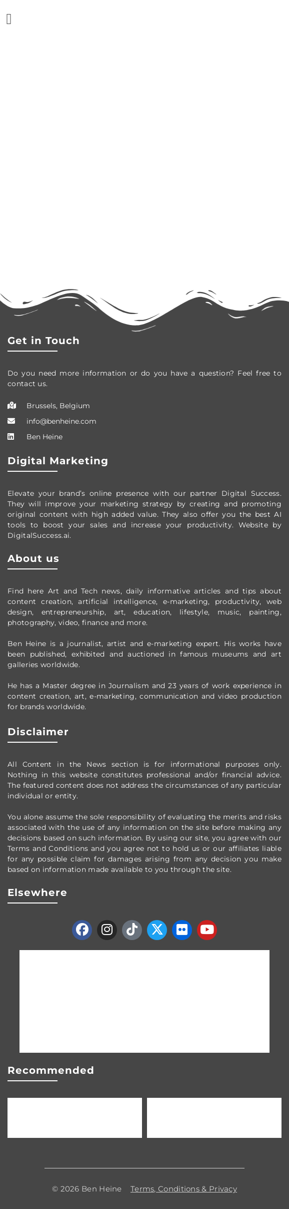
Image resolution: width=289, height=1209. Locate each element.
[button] (9, 19)
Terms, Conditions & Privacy (183, 1188)
